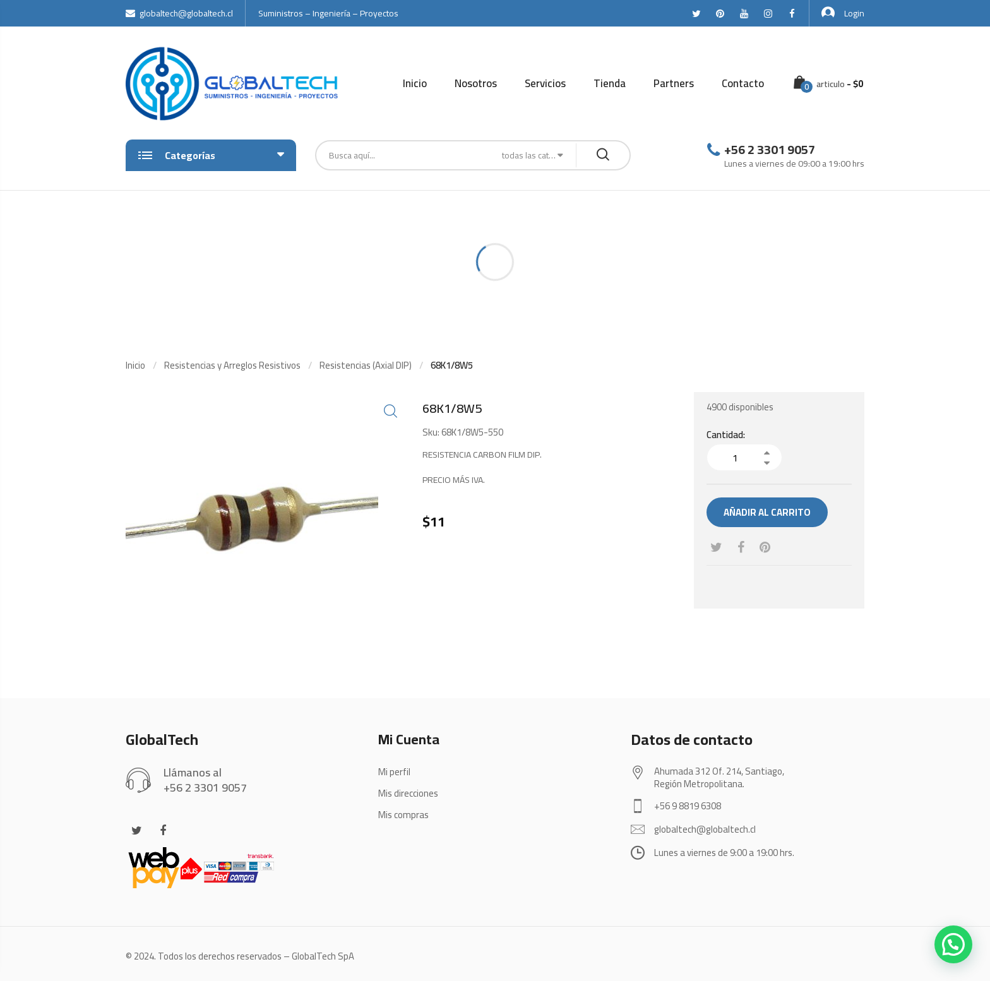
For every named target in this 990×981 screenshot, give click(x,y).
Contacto (743, 83)
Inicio (415, 83)
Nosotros (476, 83)
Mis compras (403, 815)
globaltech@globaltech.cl (179, 13)
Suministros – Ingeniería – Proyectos (328, 13)
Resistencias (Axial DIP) (365, 365)
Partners (673, 83)
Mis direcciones (408, 793)
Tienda (609, 83)
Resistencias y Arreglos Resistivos (232, 365)
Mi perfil (394, 772)
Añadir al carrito (767, 512)
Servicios (545, 83)
